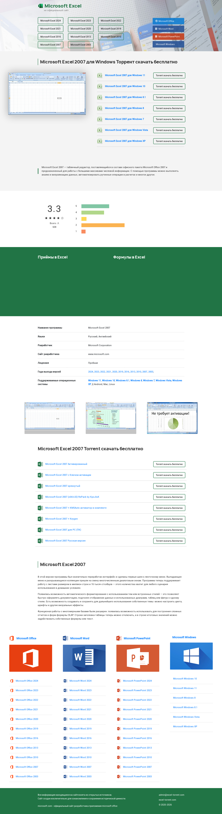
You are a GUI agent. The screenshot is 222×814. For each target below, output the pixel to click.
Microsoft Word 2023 (80, 690)
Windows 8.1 (122, 380)
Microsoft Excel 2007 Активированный (66, 464)
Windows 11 (94, 380)
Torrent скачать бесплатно (169, 75)
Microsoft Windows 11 (185, 688)
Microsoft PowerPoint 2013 (137, 748)
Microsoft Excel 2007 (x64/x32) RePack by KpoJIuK (72, 497)
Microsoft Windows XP (185, 726)
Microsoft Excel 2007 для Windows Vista (126, 130)
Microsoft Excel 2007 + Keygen (61, 519)
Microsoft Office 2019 (27, 728)
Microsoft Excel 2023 (81, 20)
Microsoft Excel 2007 (50, 45)
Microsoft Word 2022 (80, 700)
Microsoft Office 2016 (27, 738)
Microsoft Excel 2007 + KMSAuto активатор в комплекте (76, 508)
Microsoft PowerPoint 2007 (137, 767)
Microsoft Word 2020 (80, 719)
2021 (108, 372)
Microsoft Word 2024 (80, 681)
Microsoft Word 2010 (80, 757)
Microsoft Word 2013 (80, 748)
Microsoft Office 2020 (27, 719)
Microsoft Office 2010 (27, 757)
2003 (150, 372)
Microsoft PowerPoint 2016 (137, 738)
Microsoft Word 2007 (80, 767)
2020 (114, 372)
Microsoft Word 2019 (80, 728)
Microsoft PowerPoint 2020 (137, 719)
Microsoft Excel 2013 (81, 36)
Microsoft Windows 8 (184, 698)
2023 (96, 372)
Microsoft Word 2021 (80, 709)
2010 (138, 372)
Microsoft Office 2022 (27, 700)
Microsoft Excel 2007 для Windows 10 (125, 86)
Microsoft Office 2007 (27, 767)
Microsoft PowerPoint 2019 (137, 728)
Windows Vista (163, 380)
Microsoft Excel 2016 (50, 36)
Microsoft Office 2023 (27, 690)
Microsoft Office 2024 (27, 681)
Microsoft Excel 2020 (81, 28)
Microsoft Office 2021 (27, 709)
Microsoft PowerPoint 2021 (137, 709)
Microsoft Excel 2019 (111, 28)
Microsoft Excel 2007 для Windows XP (125, 141)
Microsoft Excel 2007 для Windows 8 (124, 108)
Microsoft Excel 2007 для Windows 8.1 (125, 97)
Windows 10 (108, 380)
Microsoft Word (164, 29)
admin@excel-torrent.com (171, 795)
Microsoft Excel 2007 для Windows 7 (124, 119)
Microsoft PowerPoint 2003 (137, 776)
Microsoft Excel (60, 6)
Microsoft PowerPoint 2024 (137, 681)
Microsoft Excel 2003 (81, 45)
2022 (102, 372)
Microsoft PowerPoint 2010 (137, 757)
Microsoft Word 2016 (80, 738)
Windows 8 (136, 380)
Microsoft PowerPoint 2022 (137, 700)
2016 (126, 372)
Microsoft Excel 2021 (50, 28)
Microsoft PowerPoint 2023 (137, 690)
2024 (90, 372)
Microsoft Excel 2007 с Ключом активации (68, 475)
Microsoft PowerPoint (167, 36)
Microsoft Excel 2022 (111, 20)
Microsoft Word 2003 (80, 776)
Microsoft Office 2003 (27, 776)
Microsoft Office (164, 21)
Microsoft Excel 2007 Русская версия (65, 540)
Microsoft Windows (165, 44)
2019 (120, 372)
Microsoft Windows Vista (186, 717)
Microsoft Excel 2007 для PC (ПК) (63, 530)
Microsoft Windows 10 (185, 678)
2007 (144, 372)
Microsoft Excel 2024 (50, 20)
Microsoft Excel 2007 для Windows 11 (125, 75)
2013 (132, 372)
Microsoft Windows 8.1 (185, 707)
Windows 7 (149, 380)
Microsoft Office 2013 (27, 748)
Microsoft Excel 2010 (111, 36)
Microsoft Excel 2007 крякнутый (62, 486)
